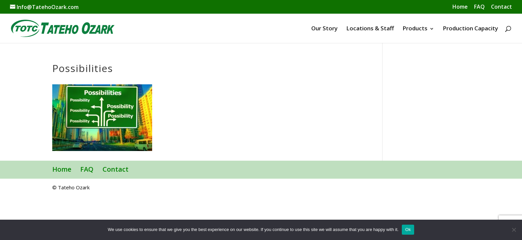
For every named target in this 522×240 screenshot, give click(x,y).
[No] (513, 229)
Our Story (324, 28)
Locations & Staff (370, 28)
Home (460, 7)
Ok (408, 229)
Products (414, 28)
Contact (501, 7)
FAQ (479, 7)
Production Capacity (470, 28)
